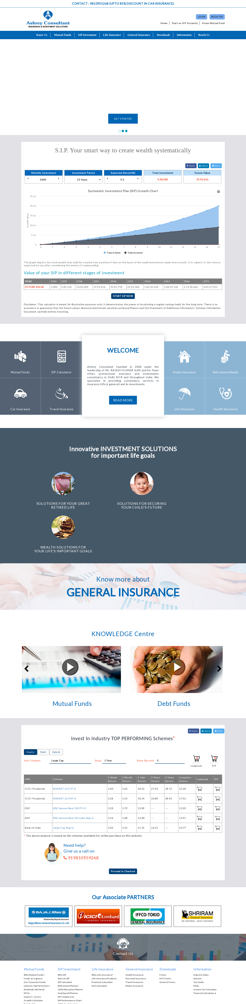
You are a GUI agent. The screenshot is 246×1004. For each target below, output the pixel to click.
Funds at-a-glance (33, 935)
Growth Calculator (33, 957)
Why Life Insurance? (102, 932)
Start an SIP (63, 935)
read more (123, 400)
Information (184, 34)
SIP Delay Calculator (68, 961)
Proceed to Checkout (123, 828)
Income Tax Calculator (205, 946)
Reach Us (204, 34)
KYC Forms (165, 935)
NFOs (27, 950)
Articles (197, 935)
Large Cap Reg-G (63, 784)
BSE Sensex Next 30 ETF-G (69, 764)
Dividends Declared (34, 946)
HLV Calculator (99, 942)
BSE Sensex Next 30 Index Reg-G (73, 774)
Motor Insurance (134, 942)
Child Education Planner (70, 946)
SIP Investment (87, 34)
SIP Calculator (65, 939)
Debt (43, 708)
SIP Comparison (66, 953)
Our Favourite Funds (35, 939)
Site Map (217, 999)
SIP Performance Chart (70, 957)
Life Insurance (112, 34)
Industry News (201, 932)
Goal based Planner (68, 950)
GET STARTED (123, 118)
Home (164, 23)
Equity (30, 708)
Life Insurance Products (104, 935)
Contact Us (202, 999)
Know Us (41, 34)
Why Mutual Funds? (34, 932)
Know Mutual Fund (213, 23)
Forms (163, 932)
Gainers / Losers (32, 953)
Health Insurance (135, 932)
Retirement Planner (68, 942)
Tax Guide (198, 939)
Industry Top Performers (37, 942)
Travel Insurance (134, 939)
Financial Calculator (204, 950)
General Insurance (139, 34)
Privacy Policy (184, 999)
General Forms (168, 939)
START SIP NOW (123, 296)
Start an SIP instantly (185, 23)
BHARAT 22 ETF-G (64, 745)
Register (217, 16)
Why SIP (62, 932)
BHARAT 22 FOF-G (64, 755)
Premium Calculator (102, 939)
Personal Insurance (136, 935)
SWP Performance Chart (70, 964)
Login (201, 16)
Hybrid (56, 708)
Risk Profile (30, 961)
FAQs (196, 942)
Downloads (163, 34)
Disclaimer (167, 999)
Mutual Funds (62, 34)
